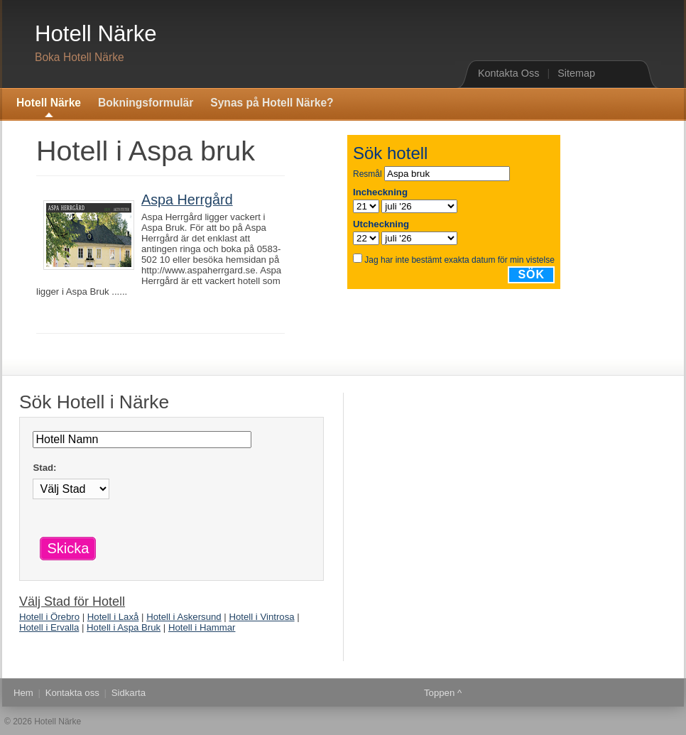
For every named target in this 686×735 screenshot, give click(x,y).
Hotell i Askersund (184, 616)
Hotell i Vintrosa (261, 616)
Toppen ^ (443, 692)
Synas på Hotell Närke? (271, 103)
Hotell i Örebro (49, 616)
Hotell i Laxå (113, 616)
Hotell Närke (96, 33)
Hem (23, 692)
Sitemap (576, 73)
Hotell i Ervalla (49, 627)
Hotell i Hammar (202, 627)
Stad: (44, 467)
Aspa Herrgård (187, 199)
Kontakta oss (72, 692)
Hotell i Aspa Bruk (123, 627)
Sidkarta (128, 692)
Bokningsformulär (145, 103)
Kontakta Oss (508, 73)
